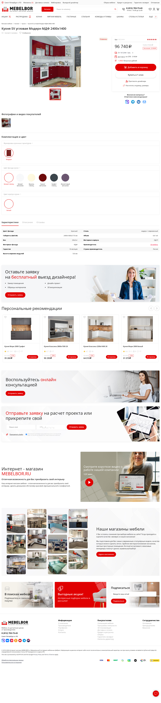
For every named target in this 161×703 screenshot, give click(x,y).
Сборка (100, 640)
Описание (27, 227)
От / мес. (124, 53)
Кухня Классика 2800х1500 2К (56, 351)
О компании (63, 629)
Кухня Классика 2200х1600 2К (95, 351)
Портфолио (62, 633)
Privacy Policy (37, 660)
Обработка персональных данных (13, 665)
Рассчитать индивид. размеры (136, 87)
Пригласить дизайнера (136, 83)
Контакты (62, 638)
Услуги (61, 635)
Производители (64, 631)
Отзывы (40, 227)
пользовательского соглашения (50, 438)
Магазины (28, 2)
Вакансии (146, 633)
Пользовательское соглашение (12, 667)
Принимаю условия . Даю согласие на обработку (44, 439)
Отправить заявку (15, 300)
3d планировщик (104, 633)
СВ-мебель (154, 249)
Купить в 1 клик (135, 76)
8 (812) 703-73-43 (131, 8)
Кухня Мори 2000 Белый (133, 351)
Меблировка (56, 2)
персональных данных (53, 440)
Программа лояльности (107, 631)
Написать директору (106, 644)
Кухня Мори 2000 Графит (14, 351)
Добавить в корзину (136, 67)
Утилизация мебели (105, 629)
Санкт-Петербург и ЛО (13, 3)
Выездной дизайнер (70, 2)
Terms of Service (49, 660)
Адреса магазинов (106, 559)
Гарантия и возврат (141, 2)
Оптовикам (155, 2)
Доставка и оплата (42, 2)
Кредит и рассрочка (124, 2)
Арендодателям (149, 631)
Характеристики (10, 227)
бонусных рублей (127, 61)
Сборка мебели (109, 2)
